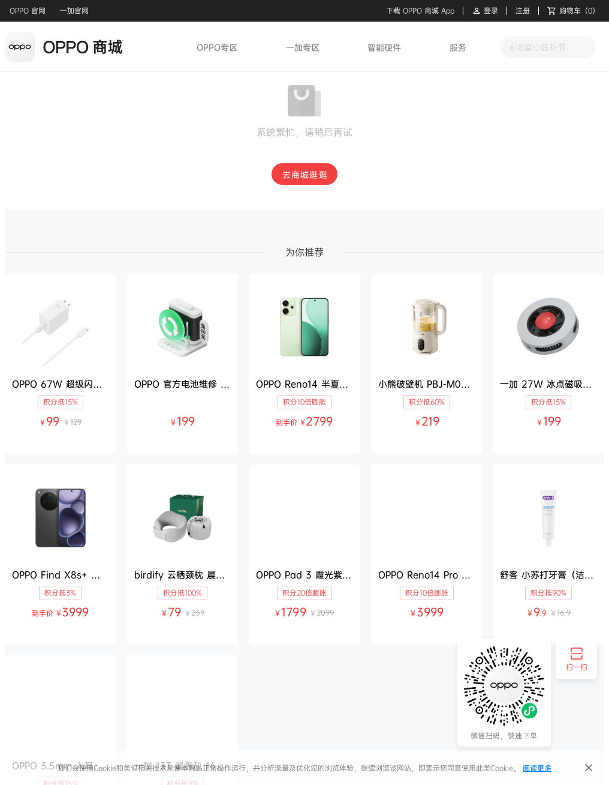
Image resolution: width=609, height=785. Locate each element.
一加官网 (74, 10)
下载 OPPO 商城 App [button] (420, 11)
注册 (522, 11)
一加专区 (302, 47)
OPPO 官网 (28, 10)
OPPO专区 (217, 47)
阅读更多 (537, 768)
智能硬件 (384, 47)
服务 (458, 47)
